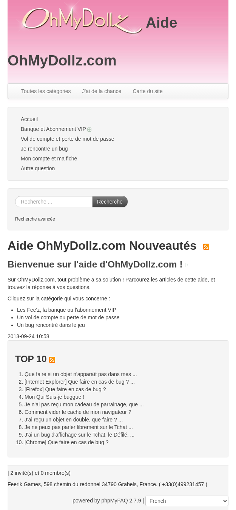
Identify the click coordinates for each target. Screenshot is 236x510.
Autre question (38, 168)
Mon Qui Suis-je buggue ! (54, 397)
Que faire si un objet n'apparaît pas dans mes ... (81, 374)
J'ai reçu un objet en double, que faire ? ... (74, 420)
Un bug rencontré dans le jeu (51, 325)
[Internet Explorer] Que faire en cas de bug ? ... (80, 382)
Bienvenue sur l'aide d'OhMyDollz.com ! (98, 264)
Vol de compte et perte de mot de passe (67, 139)
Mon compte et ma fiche (49, 158)
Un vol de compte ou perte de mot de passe (68, 317)
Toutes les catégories (46, 91)
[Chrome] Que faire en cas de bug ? (67, 442)
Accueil (29, 119)
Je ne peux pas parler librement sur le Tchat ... (79, 427)
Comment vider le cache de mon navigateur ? (78, 412)
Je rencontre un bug (44, 149)
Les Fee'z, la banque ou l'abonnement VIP (66, 310)
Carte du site (147, 91)
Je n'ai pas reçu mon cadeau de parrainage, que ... (84, 404)
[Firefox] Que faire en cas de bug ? (65, 389)
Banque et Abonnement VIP (56, 129)
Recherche (110, 202)
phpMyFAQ (115, 501)
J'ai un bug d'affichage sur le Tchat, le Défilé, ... (79, 435)
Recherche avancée (35, 219)
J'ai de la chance (102, 91)
